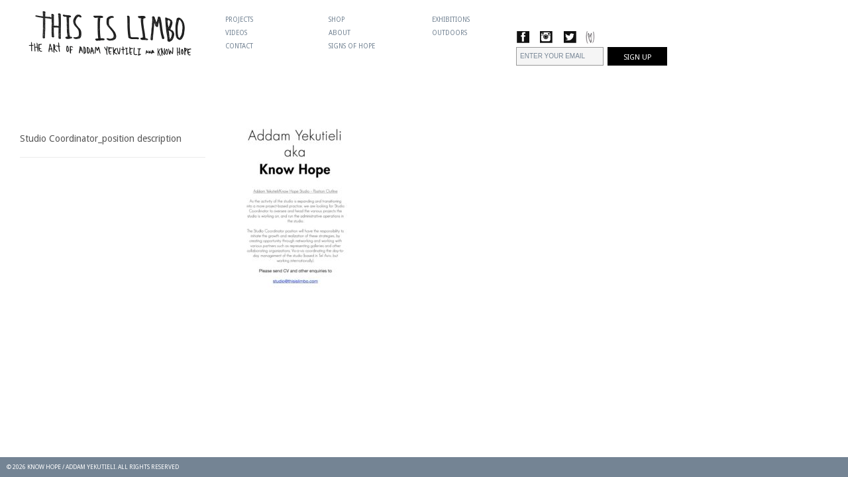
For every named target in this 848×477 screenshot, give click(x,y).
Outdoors (449, 32)
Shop (336, 19)
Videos (236, 32)
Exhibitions (451, 19)
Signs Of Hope (352, 46)
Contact (239, 46)
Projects (239, 19)
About (339, 32)
